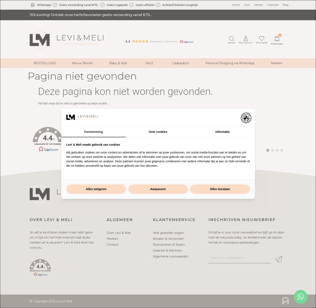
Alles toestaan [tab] (220, 189)
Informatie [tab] (222, 131)
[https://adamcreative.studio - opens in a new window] (246, 118)
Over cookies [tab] (158, 131)
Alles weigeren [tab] (96, 189)
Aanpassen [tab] (158, 189)
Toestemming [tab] (93, 131)
